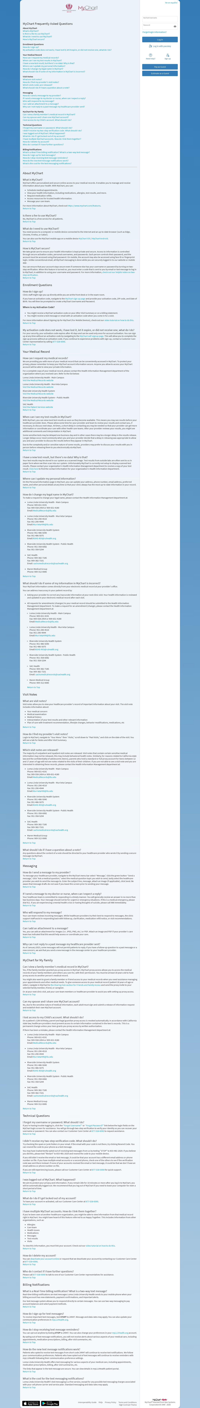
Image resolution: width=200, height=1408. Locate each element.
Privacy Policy (110, 1402)
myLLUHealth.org (60, 1319)
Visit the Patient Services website (38, 407)
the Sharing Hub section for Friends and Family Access (76, 985)
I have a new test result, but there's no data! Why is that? (49, 63)
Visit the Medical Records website (38, 380)
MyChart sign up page (75, 298)
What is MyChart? (31, 30)
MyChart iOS (84, 238)
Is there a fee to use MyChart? (36, 33)
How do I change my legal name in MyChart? (43, 68)
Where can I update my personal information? (44, 66)
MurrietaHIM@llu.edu (43, 524)
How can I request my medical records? (41, 57)
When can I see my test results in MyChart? (42, 60)
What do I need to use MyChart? (37, 36)
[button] (175, 26)
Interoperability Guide (87, 1402)
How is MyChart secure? (34, 39)
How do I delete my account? (36, 141)
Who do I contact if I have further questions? (43, 144)
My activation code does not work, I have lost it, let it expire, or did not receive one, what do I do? (67, 49)
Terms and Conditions (127, 1402)
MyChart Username (150, 18)
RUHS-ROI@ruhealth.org (44, 538)
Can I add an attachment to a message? (41, 103)
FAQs (101, 1402)
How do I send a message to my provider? (42, 95)
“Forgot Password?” (94, 1125)
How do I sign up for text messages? (39, 155)
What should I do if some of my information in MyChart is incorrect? (54, 71)
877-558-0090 (59, 341)
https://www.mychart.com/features (84, 205)
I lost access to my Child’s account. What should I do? (47, 120)
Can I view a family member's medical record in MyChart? (49, 114)
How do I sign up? (31, 47)
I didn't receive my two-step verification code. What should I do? (52, 130)
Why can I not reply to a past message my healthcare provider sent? (54, 106)
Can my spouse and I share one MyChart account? (46, 117)
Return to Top (29, 208)
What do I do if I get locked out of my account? (44, 136)
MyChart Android (100, 238)
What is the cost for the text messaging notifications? (47, 163)
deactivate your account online (44, 1258)
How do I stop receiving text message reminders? (45, 157)
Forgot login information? (154, 32)
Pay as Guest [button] (160, 66)
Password (146, 25)
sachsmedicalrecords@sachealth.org (50, 563)
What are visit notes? (32, 79)
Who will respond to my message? (38, 101)
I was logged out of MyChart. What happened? (44, 133)
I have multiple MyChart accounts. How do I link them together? (52, 138)
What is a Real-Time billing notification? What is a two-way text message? (56, 152)
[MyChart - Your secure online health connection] (80, 7)
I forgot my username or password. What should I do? (47, 127)
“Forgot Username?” (72, 1125)
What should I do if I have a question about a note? (46, 87)
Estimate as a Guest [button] (160, 73)
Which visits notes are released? (37, 84)
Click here (33, 468)
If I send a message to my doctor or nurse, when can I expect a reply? (54, 98)
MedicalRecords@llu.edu (44, 510)
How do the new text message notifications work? (45, 160)
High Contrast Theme (128, 1405)
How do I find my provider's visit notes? (41, 82)
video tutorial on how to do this (118, 320)
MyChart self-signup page (91, 336)
